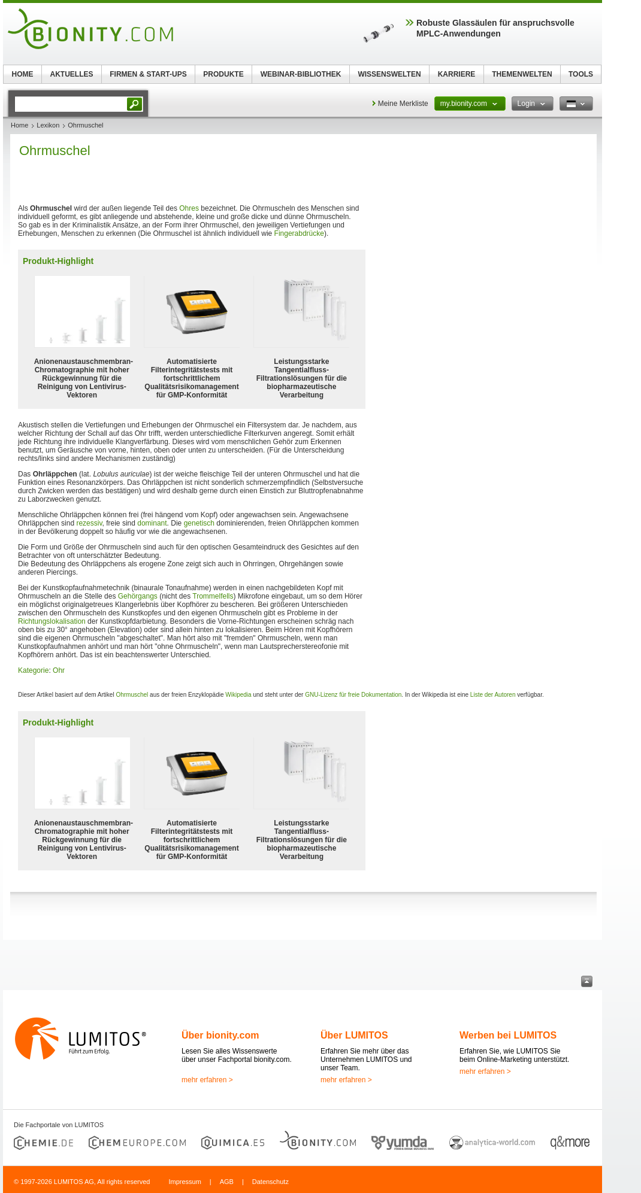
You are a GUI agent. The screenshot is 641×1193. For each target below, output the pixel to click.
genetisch (199, 523)
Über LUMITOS (354, 1035)
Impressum (184, 1181)
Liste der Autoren (493, 694)
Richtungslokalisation (52, 621)
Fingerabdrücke (299, 233)
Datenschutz (270, 1181)
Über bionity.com (220, 1035)
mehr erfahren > (207, 1080)
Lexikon (48, 125)
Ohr (59, 670)
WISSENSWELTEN (389, 74)
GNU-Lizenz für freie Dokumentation (353, 694)
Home (19, 125)
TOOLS (581, 74)
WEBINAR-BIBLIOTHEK (301, 74)
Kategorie (33, 670)
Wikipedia (238, 694)
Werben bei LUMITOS (508, 1035)
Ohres (189, 208)
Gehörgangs (138, 596)
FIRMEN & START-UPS (148, 74)
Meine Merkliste (403, 103)
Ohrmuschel (132, 694)
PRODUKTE (223, 74)
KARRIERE (457, 74)
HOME (23, 74)
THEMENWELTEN (522, 74)
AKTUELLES (71, 74)
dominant (152, 523)
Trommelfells (212, 596)
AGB (227, 1181)
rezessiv (89, 523)
